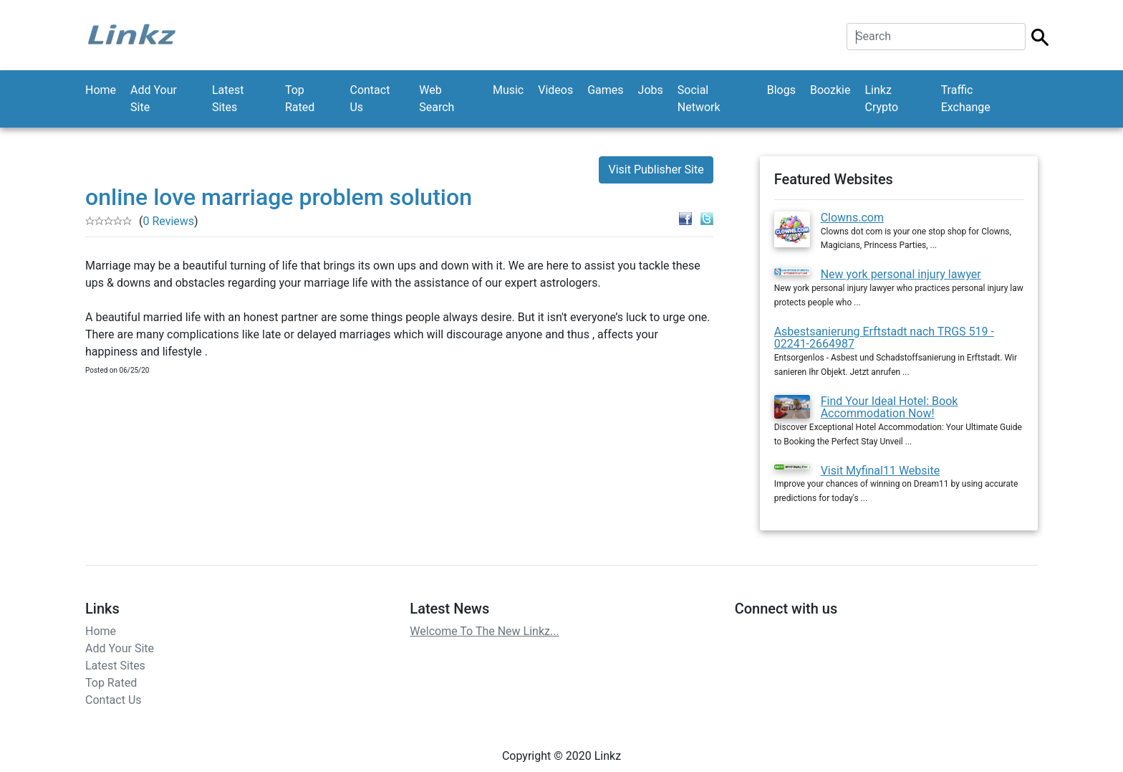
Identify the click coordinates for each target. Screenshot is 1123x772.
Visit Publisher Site (655, 169)
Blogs (781, 90)
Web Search (436, 98)
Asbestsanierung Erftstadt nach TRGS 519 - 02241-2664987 (884, 338)
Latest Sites (228, 98)
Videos (555, 90)
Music (508, 90)
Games (605, 90)
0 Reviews (168, 221)
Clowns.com (852, 217)
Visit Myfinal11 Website (880, 470)
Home (100, 90)
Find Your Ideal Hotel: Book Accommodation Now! (889, 407)
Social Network (699, 98)
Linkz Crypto (881, 98)
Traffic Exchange (966, 98)
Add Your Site (153, 98)
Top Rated (299, 98)
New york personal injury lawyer (901, 274)
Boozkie (830, 90)
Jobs (650, 90)
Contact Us (370, 98)
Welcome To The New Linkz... (484, 631)
